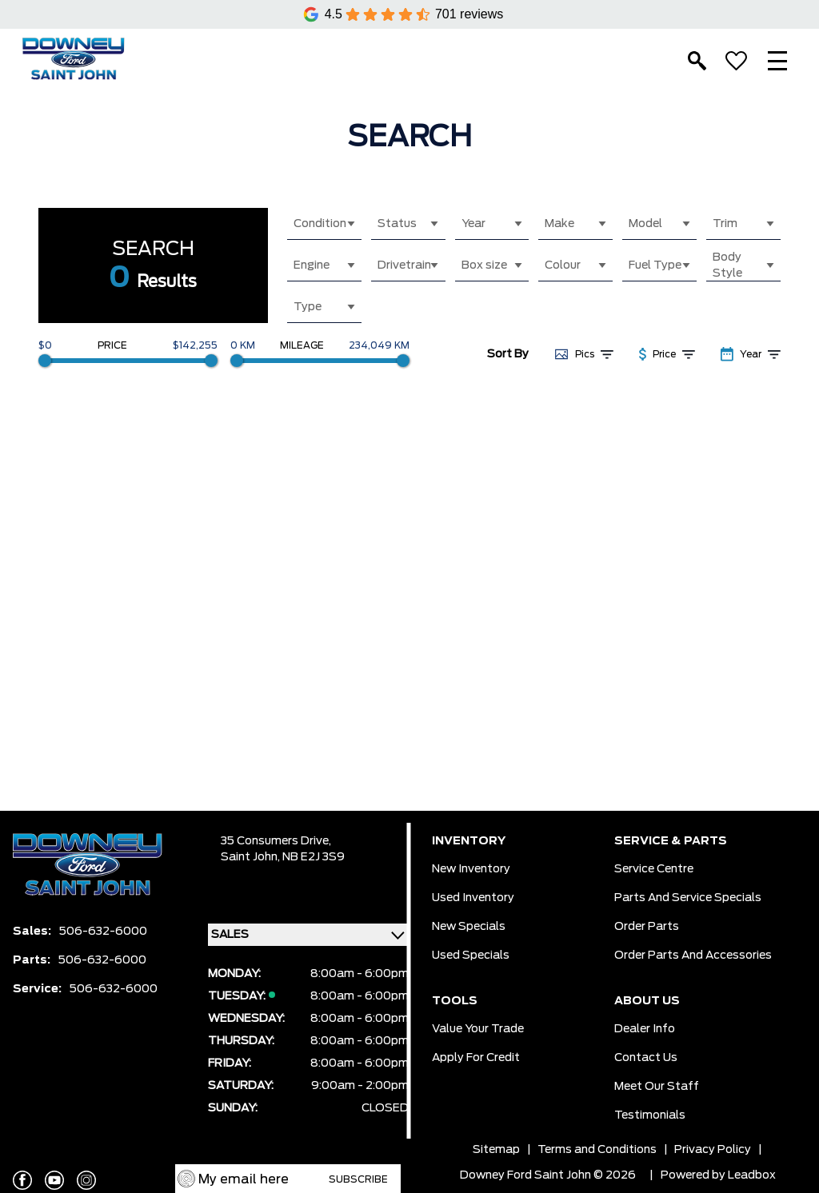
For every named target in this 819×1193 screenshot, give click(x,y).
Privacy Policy (712, 1149)
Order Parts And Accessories (693, 955)
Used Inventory (473, 898)
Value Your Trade (478, 1029)
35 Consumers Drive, (276, 841)
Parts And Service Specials (687, 898)
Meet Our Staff (656, 1086)
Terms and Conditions (597, 1149)
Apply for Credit (476, 1057)
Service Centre (653, 869)
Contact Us (645, 1057)
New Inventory (471, 869)
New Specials (468, 926)
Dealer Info (644, 1029)
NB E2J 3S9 (313, 857)
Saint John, (251, 857)
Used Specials (470, 955)
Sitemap (496, 1149)
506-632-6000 (103, 931)
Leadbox (752, 1175)
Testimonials (649, 1115)
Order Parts (646, 926)
